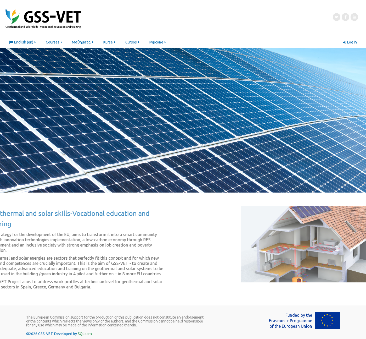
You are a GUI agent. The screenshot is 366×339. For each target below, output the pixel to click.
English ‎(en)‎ (23, 42)
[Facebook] (345, 17)
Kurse (109, 42)
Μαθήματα (83, 42)
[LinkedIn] (354, 17)
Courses (54, 42)
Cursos (132, 42)
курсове (158, 42)
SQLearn (85, 334)
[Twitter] (336, 17)
